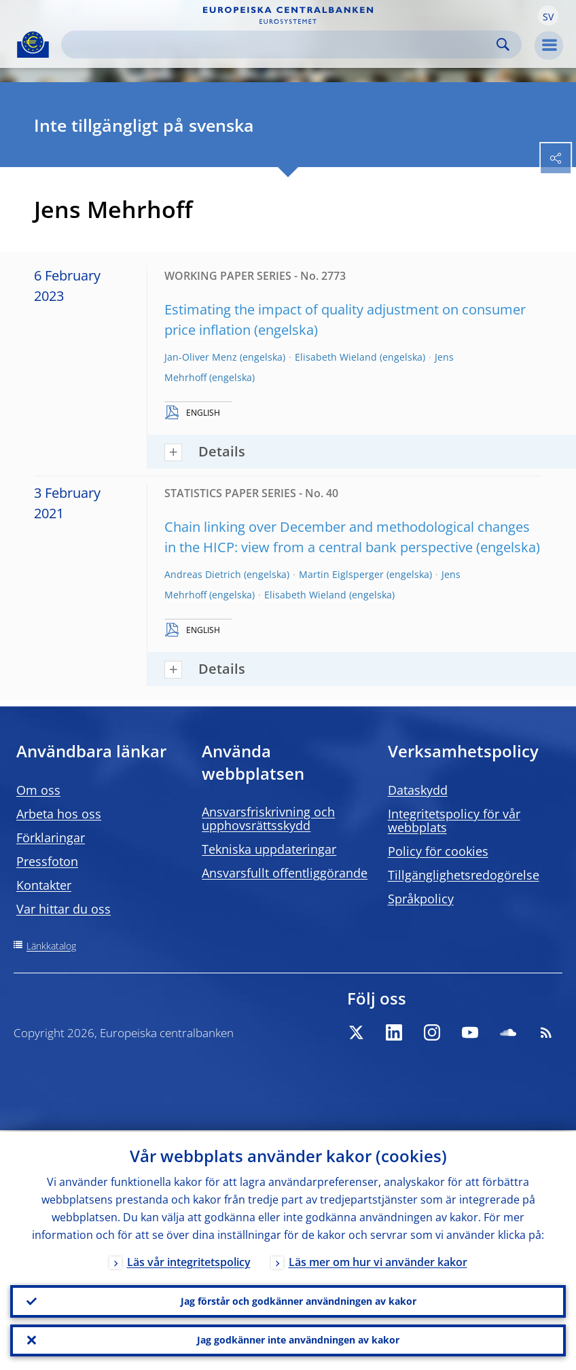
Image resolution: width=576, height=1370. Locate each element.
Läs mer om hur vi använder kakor (378, 1260)
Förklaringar (50, 837)
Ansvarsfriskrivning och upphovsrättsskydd (268, 818)
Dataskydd (418, 790)
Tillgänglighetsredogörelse (463, 875)
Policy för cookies (438, 851)
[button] (548, 15)
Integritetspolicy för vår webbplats (454, 820)
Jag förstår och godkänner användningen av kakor (298, 1300)
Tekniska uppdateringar (269, 849)
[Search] (280, 44)
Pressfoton (47, 861)
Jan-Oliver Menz (200, 356)
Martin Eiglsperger (341, 574)
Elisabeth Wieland (336, 356)
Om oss (38, 790)
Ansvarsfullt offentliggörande (284, 873)
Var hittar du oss (63, 909)
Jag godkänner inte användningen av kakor (298, 1339)
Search (503, 44)
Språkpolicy (421, 898)
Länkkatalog (51, 945)
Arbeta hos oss (58, 814)
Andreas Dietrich (202, 574)
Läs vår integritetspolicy (189, 1260)
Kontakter (43, 885)
